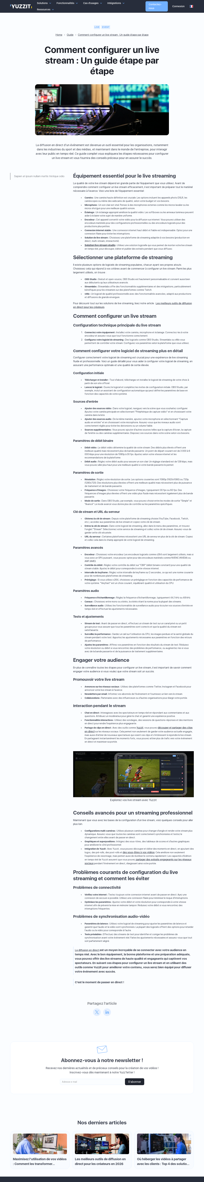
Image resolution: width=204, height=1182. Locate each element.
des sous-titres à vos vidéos (139, 852)
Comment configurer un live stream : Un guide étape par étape (113, 34)
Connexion (178, 6)
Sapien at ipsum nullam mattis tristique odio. (39, 176)
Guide (70, 34)
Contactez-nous (155, 6)
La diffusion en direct (87, 950)
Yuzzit (139, 727)
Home (59, 34)
